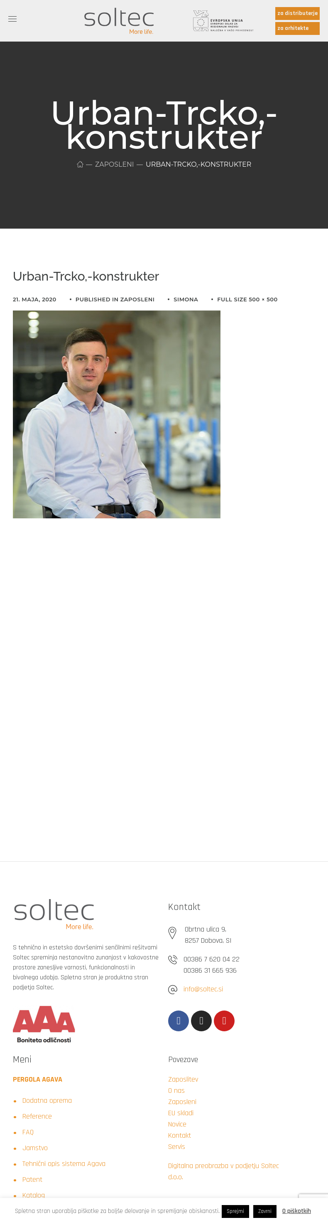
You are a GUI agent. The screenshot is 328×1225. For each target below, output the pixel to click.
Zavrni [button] (265, 1211)
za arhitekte (292, 28)
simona (186, 299)
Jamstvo (35, 1148)
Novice (177, 1124)
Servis (176, 1146)
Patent (32, 1179)
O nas (176, 1090)
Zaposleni (115, 164)
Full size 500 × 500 (247, 299)
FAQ (28, 1132)
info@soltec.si (203, 989)
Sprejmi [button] (235, 1211)
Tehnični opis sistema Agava (63, 1163)
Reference (37, 1116)
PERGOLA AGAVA (37, 1079)
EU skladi (180, 1113)
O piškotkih (296, 1211)
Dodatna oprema (47, 1100)
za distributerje (297, 13)
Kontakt (179, 1135)
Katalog (33, 1195)
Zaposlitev (183, 1079)
